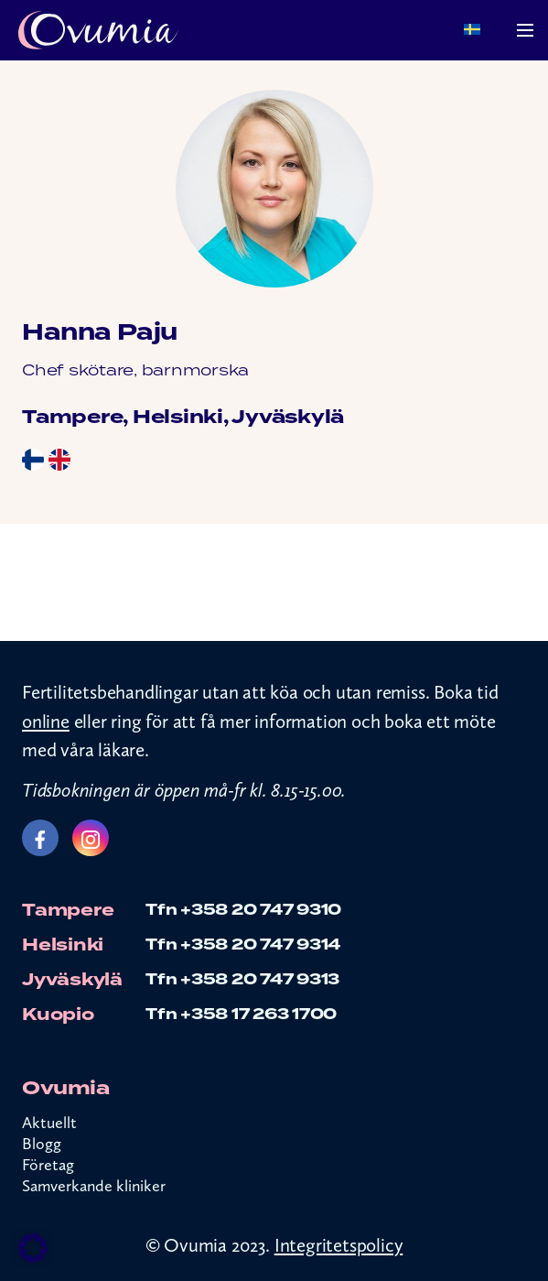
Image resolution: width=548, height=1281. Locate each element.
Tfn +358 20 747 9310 (243, 909)
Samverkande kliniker (94, 1186)
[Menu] (525, 30)
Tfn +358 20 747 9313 (242, 979)
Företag (48, 1165)
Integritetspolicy (338, 1244)
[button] (33, 1248)
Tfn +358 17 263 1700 (241, 1014)
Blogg (41, 1144)
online (46, 721)
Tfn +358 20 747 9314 (242, 944)
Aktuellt (49, 1123)
